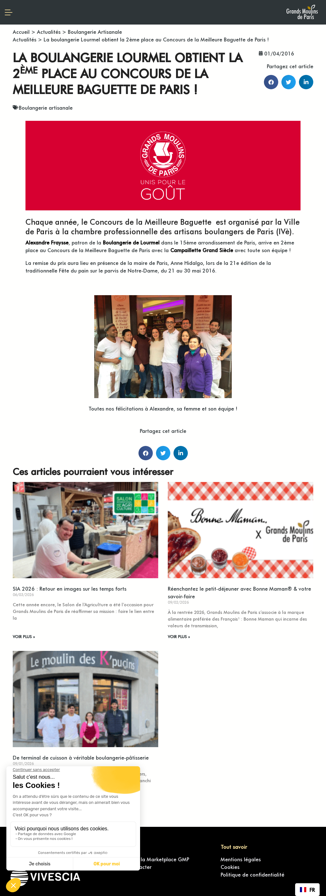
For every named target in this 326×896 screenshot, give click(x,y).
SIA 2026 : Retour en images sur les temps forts (69, 588)
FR (307, 889)
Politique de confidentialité (252, 874)
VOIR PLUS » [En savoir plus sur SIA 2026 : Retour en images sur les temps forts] (24, 636)
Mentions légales (241, 859)
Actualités (48, 31)
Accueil (21, 31)
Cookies (230, 866)
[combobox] (307, 889)
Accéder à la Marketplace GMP (152, 859)
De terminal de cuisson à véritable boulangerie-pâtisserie (81, 757)
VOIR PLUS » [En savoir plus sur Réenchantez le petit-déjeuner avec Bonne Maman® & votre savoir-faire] (179, 636)
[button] (271, 82)
